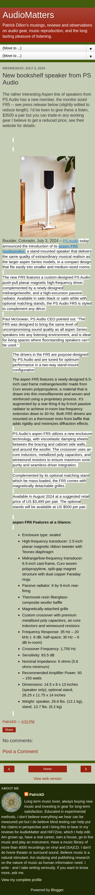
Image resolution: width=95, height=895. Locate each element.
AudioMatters (28, 15)
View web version (47, 779)
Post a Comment (20, 751)
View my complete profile (21, 880)
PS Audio (71, 241)
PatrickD (36, 795)
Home (47, 769)
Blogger (57, 890)
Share (9, 730)
